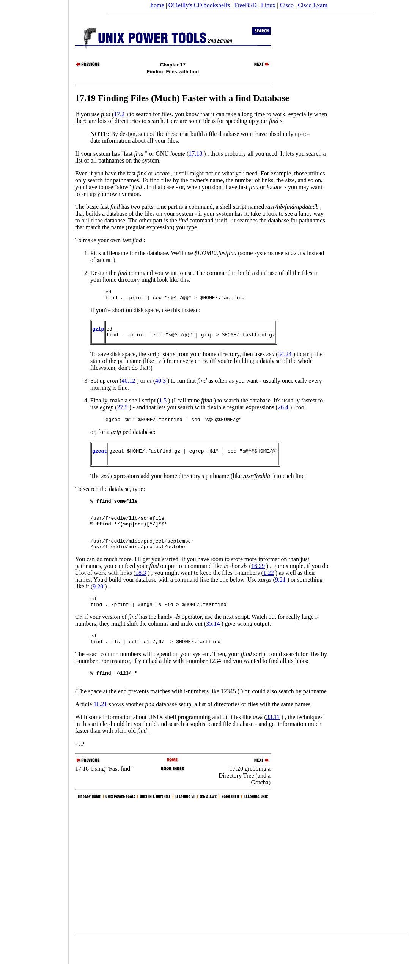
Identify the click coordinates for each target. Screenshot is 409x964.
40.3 (160, 385)
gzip (98, 332)
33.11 (273, 742)
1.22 (268, 591)
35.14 (213, 644)
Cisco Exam (312, 5)
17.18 (195, 153)
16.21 (100, 729)
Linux (268, 5)
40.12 (128, 385)
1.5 (163, 405)
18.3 (140, 591)
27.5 (122, 412)
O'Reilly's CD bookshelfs (199, 5)
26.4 (283, 412)
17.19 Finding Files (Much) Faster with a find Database (182, 98)
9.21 (280, 598)
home (157, 5)
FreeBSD (245, 5)
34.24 (285, 358)
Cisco (286, 5)
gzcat (99, 457)
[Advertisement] (34, 479)
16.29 (258, 584)
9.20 (98, 604)
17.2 (119, 114)
